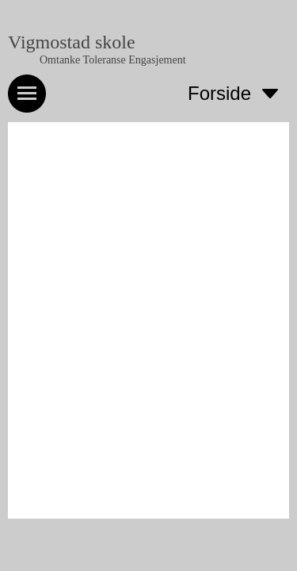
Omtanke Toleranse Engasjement (113, 60)
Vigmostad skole (71, 42)
